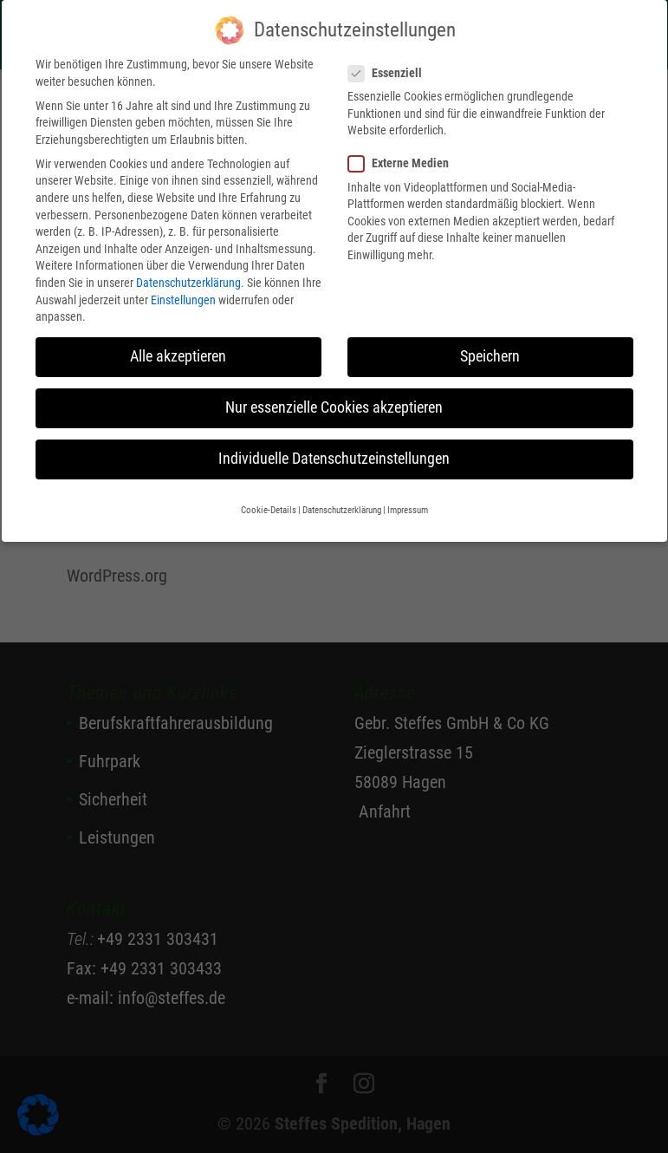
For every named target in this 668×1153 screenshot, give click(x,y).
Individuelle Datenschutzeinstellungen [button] (334, 448)
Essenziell (392, 62)
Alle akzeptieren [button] (178, 345)
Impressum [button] (407, 499)
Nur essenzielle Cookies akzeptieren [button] (334, 397)
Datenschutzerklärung (188, 271)
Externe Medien (405, 153)
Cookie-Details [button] (268, 499)
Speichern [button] (490, 345)
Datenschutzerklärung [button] (341, 499)
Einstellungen (183, 289)
